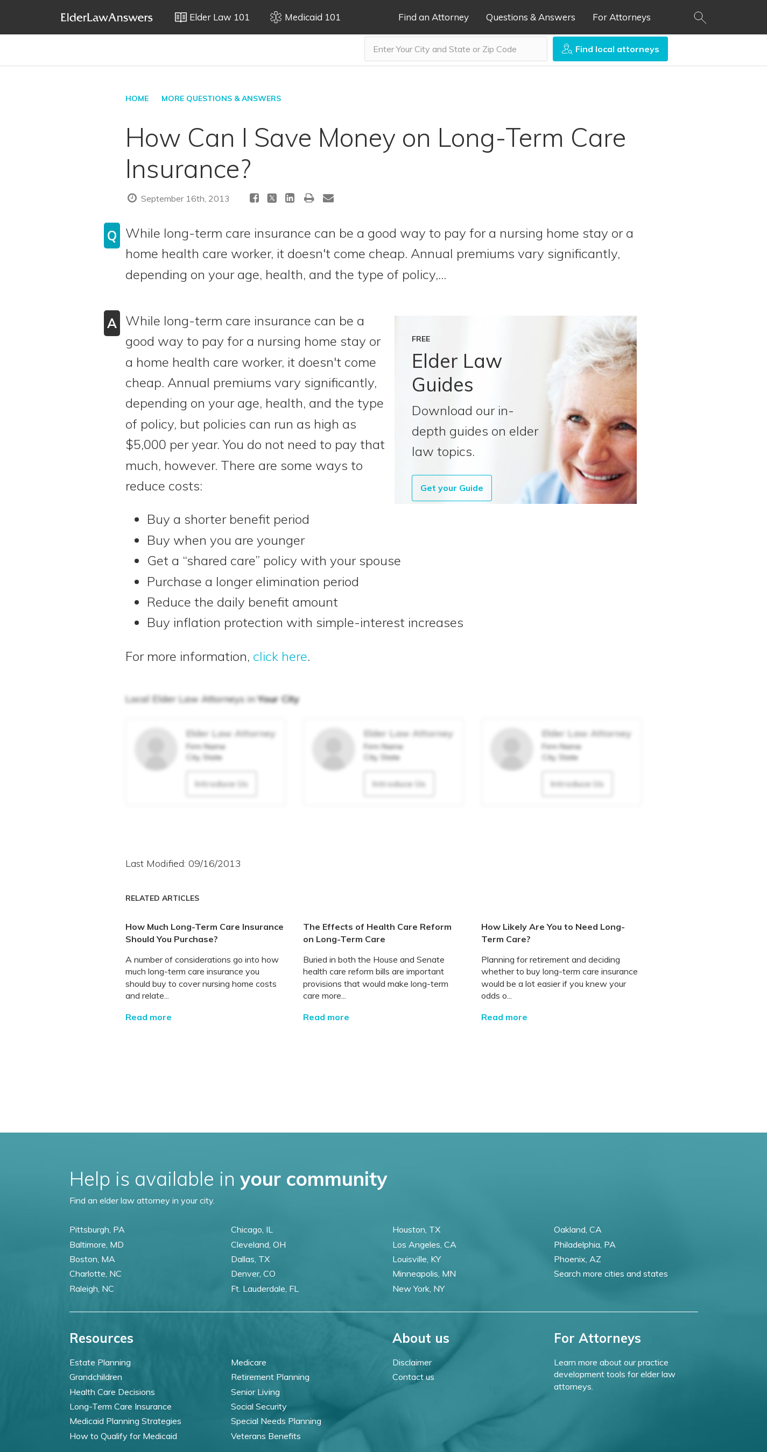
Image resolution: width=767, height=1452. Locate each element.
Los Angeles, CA (424, 1244)
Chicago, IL (252, 1229)
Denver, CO (253, 1273)
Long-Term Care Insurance (120, 1406)
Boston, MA (92, 1259)
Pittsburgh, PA (97, 1229)
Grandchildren (95, 1376)
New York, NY (418, 1288)
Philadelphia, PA (585, 1244)
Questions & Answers (530, 17)
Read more (148, 1017)
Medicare (248, 1362)
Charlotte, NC (95, 1273)
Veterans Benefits (266, 1435)
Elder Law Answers (107, 17)
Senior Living (255, 1391)
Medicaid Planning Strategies (125, 1420)
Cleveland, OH (258, 1244)
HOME (137, 98)
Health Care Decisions (112, 1391)
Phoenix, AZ (577, 1259)
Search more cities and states (611, 1273)
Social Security (259, 1406)
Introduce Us (221, 783)
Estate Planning (100, 1362)
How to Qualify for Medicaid (123, 1435)
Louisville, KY (416, 1259)
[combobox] (455, 49)
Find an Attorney (433, 17)
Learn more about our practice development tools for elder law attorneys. (614, 1374)
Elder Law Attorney (231, 733)
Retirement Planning (270, 1376)
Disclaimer (412, 1362)
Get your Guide (451, 487)
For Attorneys (622, 17)
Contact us (413, 1376)
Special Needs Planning (276, 1420)
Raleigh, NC (91, 1288)
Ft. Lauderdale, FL (265, 1288)
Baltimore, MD (96, 1244)
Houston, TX (416, 1229)
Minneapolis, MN (424, 1273)
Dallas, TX (250, 1259)
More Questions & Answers (221, 98)
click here (280, 656)
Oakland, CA (578, 1229)
